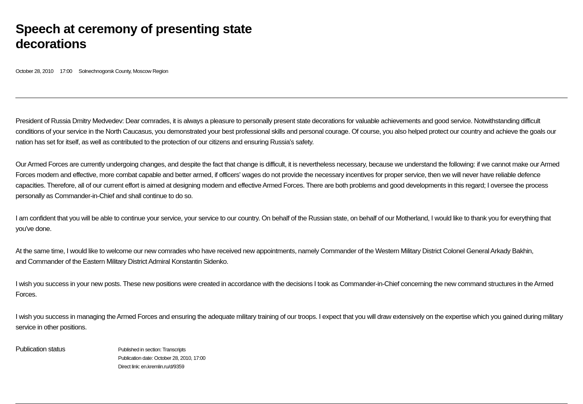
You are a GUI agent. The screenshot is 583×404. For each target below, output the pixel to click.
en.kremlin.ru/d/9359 (162, 366)
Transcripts (173, 349)
